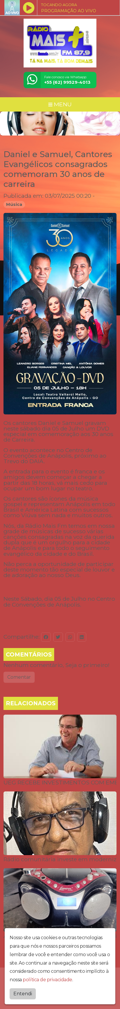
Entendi (22, 992)
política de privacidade (47, 978)
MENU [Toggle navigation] (60, 104)
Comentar (19, 677)
